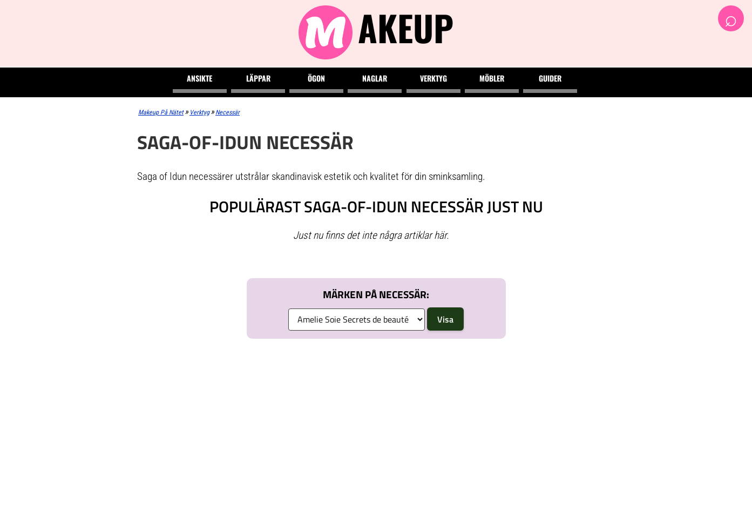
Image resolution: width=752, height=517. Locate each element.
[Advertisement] (376, 427)
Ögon (316, 78)
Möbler (491, 78)
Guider (550, 78)
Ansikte (199, 78)
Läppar (258, 78)
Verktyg (433, 78)
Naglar (374, 78)
